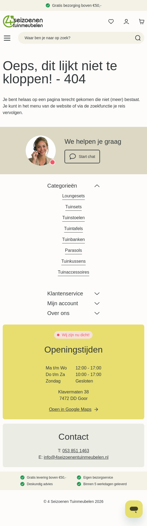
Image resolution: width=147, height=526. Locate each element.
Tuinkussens (73, 261)
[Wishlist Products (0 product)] (110, 21)
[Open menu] (7, 38)
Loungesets (73, 196)
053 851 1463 (75, 450)
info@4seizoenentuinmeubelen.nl (76, 457)
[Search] (137, 38)
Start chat (82, 157)
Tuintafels (73, 228)
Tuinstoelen (73, 217)
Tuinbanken (73, 239)
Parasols (73, 250)
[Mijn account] (126, 21)
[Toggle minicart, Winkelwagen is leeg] (140, 21)
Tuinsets (73, 206)
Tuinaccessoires (73, 272)
